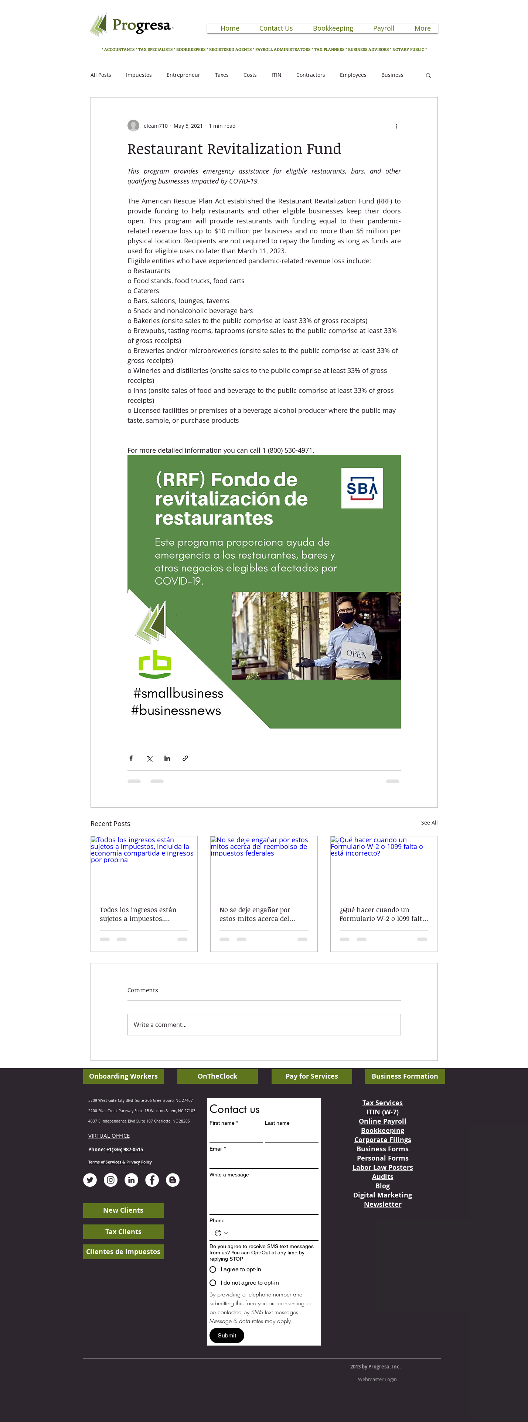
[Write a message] (264, 1197)
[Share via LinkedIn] (167, 758)
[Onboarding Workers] (123, 1076)
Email (218, 1149)
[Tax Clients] (123, 1231)
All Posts (101, 74)
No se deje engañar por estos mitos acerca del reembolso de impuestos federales (257, 914)
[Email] (262, 1161)
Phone (217, 1220)
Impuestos (139, 74)
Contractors (310, 74)
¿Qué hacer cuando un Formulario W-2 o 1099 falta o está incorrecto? (383, 914)
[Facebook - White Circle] (152, 1180)
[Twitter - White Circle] (90, 1180)
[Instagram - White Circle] (110, 1180)
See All (429, 822)
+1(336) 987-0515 (124, 1149)
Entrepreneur (183, 74)
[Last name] (289, 1135)
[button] (428, 75)
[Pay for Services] (312, 1076)
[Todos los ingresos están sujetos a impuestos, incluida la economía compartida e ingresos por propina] (144, 866)
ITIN (277, 74)
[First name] (234, 1135)
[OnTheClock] (217, 1076)
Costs (250, 74)
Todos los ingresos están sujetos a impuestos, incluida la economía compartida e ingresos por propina (141, 914)
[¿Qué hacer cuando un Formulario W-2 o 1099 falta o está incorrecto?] (384, 866)
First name (224, 1123)
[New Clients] (123, 1210)
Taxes (222, 74)
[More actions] (396, 125)
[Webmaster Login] (377, 1379)
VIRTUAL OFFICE (109, 1135)
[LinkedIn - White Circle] (131, 1180)
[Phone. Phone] (271, 1233)
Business (392, 74)
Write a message (229, 1175)
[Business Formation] (405, 1076)
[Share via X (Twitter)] (149, 758)
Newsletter (383, 1204)
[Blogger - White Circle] (173, 1180)
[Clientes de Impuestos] (123, 1251)
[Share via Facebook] (130, 758)
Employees (353, 74)
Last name (277, 1123)
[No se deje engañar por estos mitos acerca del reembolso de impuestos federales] (264, 866)
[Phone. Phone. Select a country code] (221, 1233)
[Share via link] (185, 758)
